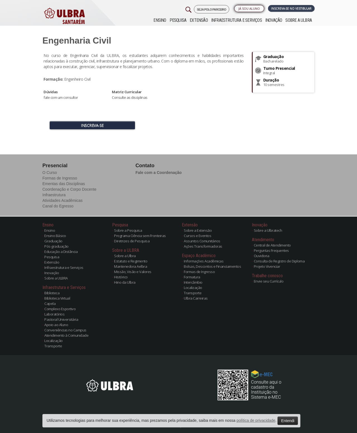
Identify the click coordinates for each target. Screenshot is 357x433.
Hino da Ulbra (125, 282)
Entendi (287, 420)
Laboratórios (54, 314)
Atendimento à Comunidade (66, 335)
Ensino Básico (55, 235)
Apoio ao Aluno (56, 324)
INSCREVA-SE (92, 125)
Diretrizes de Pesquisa (131, 240)
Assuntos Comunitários (202, 240)
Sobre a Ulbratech (268, 230)
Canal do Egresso (57, 206)
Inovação (273, 20)
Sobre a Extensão (198, 230)
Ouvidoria (261, 255)
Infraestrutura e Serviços (236, 20)
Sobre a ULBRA (298, 20)
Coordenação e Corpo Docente (69, 189)
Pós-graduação (56, 246)
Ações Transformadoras (203, 246)
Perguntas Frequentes (271, 250)
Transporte (53, 345)
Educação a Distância (61, 251)
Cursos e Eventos (197, 235)
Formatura (192, 276)
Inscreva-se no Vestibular (291, 8)
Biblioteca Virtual (57, 298)
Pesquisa (178, 20)
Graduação (53, 240)
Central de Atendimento (272, 245)
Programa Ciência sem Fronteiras (140, 235)
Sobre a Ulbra (125, 255)
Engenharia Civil (76, 40)
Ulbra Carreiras (196, 298)
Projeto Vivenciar (267, 266)
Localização (53, 340)
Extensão (199, 20)
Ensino (159, 20)
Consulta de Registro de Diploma (279, 261)
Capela (50, 303)
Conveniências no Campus (65, 329)
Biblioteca (51, 292)
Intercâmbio (193, 282)
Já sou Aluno (249, 8)
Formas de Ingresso (59, 178)
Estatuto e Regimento (130, 261)
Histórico (121, 276)
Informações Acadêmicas (203, 261)
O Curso (49, 172)
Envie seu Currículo (269, 281)
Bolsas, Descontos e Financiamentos (212, 266)
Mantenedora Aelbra (130, 266)
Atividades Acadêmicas (62, 200)
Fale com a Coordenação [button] (159, 172)
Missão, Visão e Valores (132, 271)
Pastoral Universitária (61, 319)
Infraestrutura (54, 195)
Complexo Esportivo (60, 308)
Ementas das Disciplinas (63, 183)
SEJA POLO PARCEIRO (211, 9)
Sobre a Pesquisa (128, 230)
